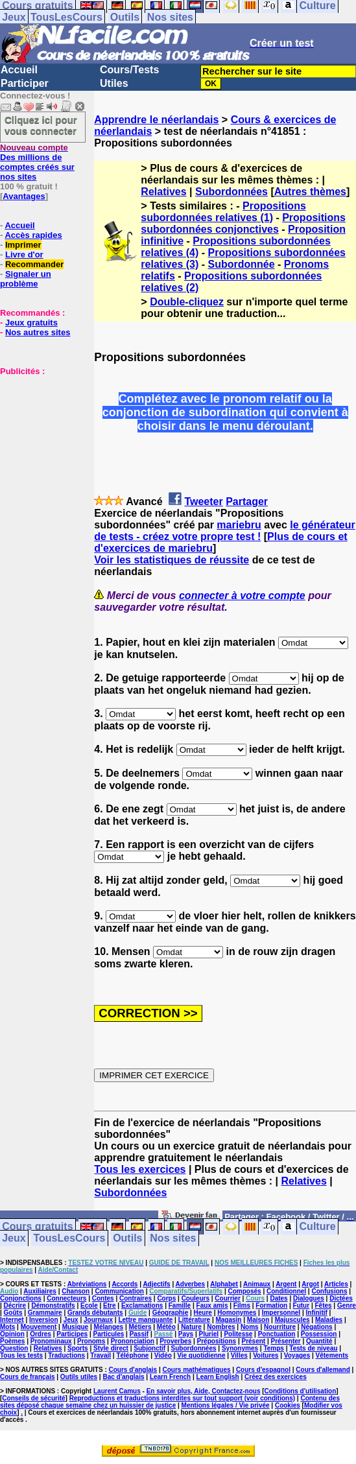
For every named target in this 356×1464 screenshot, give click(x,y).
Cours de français (27, 1376)
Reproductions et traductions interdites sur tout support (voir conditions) (182, 1398)
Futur (301, 1305)
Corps (166, 1298)
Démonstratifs (53, 1305)
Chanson (75, 1291)
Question (14, 1348)
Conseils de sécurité (33, 1398)
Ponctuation (277, 1334)
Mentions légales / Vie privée (226, 1405)
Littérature (194, 1319)
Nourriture (280, 1326)
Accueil (19, 69)
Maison (258, 1319)
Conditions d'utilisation (301, 1391)
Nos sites (170, 17)
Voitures (265, 1355)
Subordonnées (231, 191)
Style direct (110, 1348)
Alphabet (224, 1284)
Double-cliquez (187, 301)
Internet (12, 1319)
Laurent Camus (117, 1391)
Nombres (221, 1326)
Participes (72, 1334)
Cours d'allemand (323, 1369)
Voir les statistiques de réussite (171, 559)
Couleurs (195, 1298)
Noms (250, 1326)
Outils (124, 17)
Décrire (15, 1305)
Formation (271, 1305)
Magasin (228, 1319)
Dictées (341, 1298)
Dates (278, 1298)
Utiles (114, 83)
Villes (239, 1355)
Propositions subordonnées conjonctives (243, 223)
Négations (316, 1326)
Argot (310, 1284)
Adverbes (191, 1284)
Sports (77, 1348)
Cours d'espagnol (263, 1369)
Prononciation (132, 1341)
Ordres (40, 1334)
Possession (319, 1334)
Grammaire (45, 1312)
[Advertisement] (39, 441)
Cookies (287, 1405)
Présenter (286, 1341)
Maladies (328, 1319)
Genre (346, 1305)
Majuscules (292, 1319)
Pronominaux (51, 1341)
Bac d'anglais (123, 1376)
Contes (103, 1298)
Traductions (66, 1355)
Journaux (98, 1319)
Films (241, 1305)
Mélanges (109, 1326)
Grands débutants (95, 1312)
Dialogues (308, 1298)
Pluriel (208, 1334)
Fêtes (322, 1305)
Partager (247, 501)
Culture (318, 1227)
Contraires (135, 1298)
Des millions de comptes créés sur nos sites (37, 162)
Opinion (12, 1334)
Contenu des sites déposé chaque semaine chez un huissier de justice (170, 1402)
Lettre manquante (145, 1319)
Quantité (319, 1341)
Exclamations (142, 1305)
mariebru (239, 524)
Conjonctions (21, 1298)
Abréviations (87, 1284)
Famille (180, 1305)
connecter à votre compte (242, 595)
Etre (109, 1305)
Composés (244, 1291)
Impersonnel (281, 1312)
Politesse (238, 1334)
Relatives (163, 191)
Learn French (170, 1376)
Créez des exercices (275, 1376)
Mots (7, 1326)
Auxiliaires (39, 1291)
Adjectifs (156, 1284)
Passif (139, 1334)
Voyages (297, 1355)
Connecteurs (66, 1298)
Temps (273, 1348)
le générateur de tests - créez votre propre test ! (224, 530)
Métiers (139, 1326)
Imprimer (23, 245)
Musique (75, 1326)
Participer (25, 83)
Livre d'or (24, 254)
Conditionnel (286, 1291)
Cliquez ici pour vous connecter (41, 125)
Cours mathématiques (197, 1369)
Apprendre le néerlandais (156, 119)
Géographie (170, 1312)
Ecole (89, 1305)
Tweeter (203, 501)
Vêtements (332, 1355)
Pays (185, 1334)
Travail (100, 1355)
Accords (124, 1284)
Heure (203, 1312)
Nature (191, 1326)
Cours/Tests (129, 69)
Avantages (24, 196)
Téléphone (132, 1355)
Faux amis (212, 1305)
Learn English (217, 1376)
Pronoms (91, 1341)
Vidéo (163, 1355)
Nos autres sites (37, 332)
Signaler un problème (25, 279)
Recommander (34, 264)
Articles (336, 1284)
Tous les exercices (139, 1169)
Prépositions (217, 1341)
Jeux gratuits (31, 322)
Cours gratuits (37, 1227)
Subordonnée (241, 264)
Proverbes (175, 1341)
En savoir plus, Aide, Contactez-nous (204, 1391)
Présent (254, 1341)
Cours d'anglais (133, 1369)
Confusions (329, 1291)
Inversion (43, 1319)
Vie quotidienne (201, 1355)
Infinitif (316, 1312)
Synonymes (240, 1348)
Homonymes (236, 1312)
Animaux (256, 1284)
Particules (108, 1334)
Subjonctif (149, 1348)
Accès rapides (33, 235)
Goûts (13, 1312)
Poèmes (12, 1341)
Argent (286, 1284)
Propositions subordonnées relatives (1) (223, 211)
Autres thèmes (310, 191)
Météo (166, 1326)
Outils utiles (78, 1376)
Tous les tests (21, 1355)
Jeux (13, 17)
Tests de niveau (313, 1348)
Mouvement (39, 1326)
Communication (119, 1291)
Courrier (227, 1298)
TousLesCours (66, 17)
